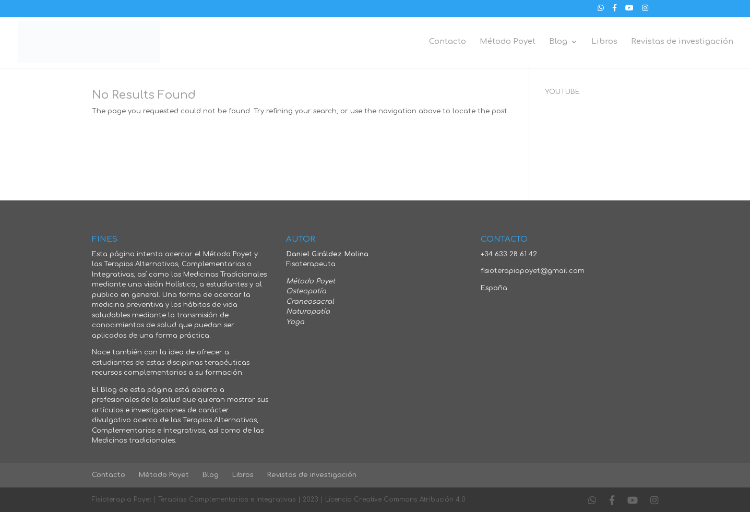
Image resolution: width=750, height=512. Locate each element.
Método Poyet (507, 42)
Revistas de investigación (682, 42)
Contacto (447, 42)
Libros (604, 42)
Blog (558, 42)
